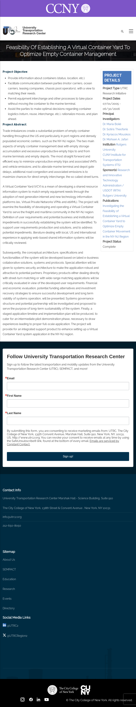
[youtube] (46, 700)
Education (9, 579)
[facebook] (31, 700)
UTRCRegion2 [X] (18, 635)
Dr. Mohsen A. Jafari (115, 139)
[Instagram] (22, 700)
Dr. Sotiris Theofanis (115, 129)
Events (7, 598)
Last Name (14, 413)
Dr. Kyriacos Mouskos (117, 134)
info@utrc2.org (12, 517)
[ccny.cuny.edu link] (68, 4)
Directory (9, 608)
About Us (9, 559)
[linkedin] (4, 625)
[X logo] (4, 635)
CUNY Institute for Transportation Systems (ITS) (114, 160)
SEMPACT (9, 569)
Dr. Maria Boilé (112, 124)
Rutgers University (115, 195)
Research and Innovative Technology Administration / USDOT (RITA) (116, 180)
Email (11, 378)
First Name (14, 395)
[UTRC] (63, 690)
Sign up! (68, 456)
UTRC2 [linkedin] (13, 625)
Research (9, 589)
